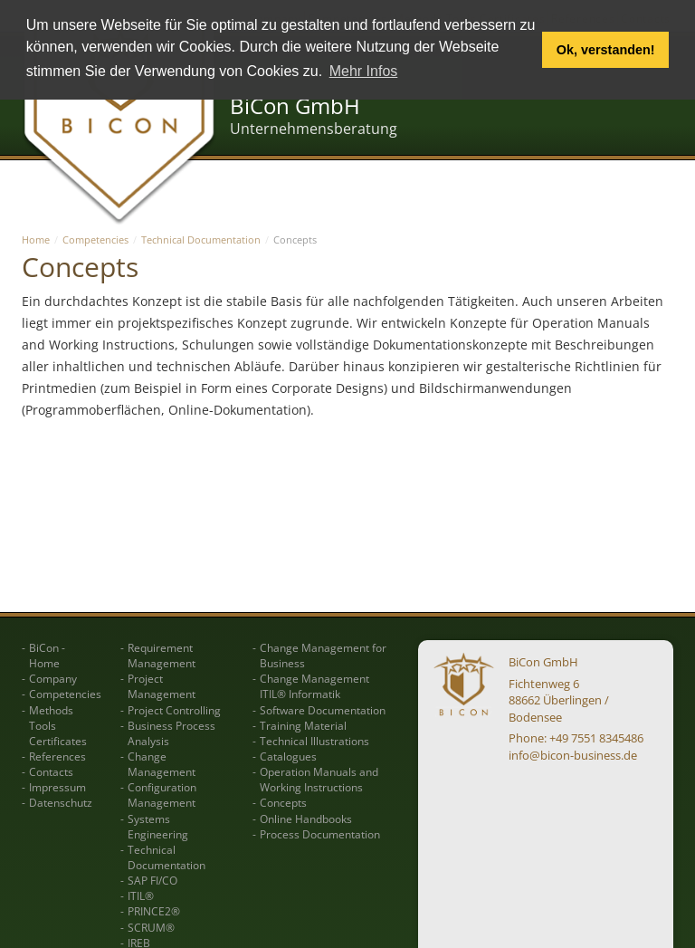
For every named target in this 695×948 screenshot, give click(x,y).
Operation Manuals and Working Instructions (319, 779)
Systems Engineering (158, 826)
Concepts (283, 802)
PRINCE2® (154, 911)
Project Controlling (174, 710)
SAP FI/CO (152, 880)
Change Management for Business (323, 655)
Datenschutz (60, 802)
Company (53, 678)
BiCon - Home (47, 655)
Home (36, 239)
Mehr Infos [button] (363, 71)
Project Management (161, 686)
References (57, 756)
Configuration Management (162, 795)
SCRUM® (151, 927)
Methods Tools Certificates (58, 726)
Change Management (161, 764)
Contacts (51, 772)
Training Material (303, 725)
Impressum (57, 787)
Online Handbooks (306, 819)
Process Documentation (320, 834)
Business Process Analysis (171, 733)
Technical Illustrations (314, 741)
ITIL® (141, 896)
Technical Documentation (201, 239)
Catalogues (288, 756)
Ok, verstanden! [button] (606, 50)
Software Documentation (323, 710)
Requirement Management (161, 655)
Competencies (95, 239)
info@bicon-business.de (573, 755)
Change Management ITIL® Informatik (314, 686)
